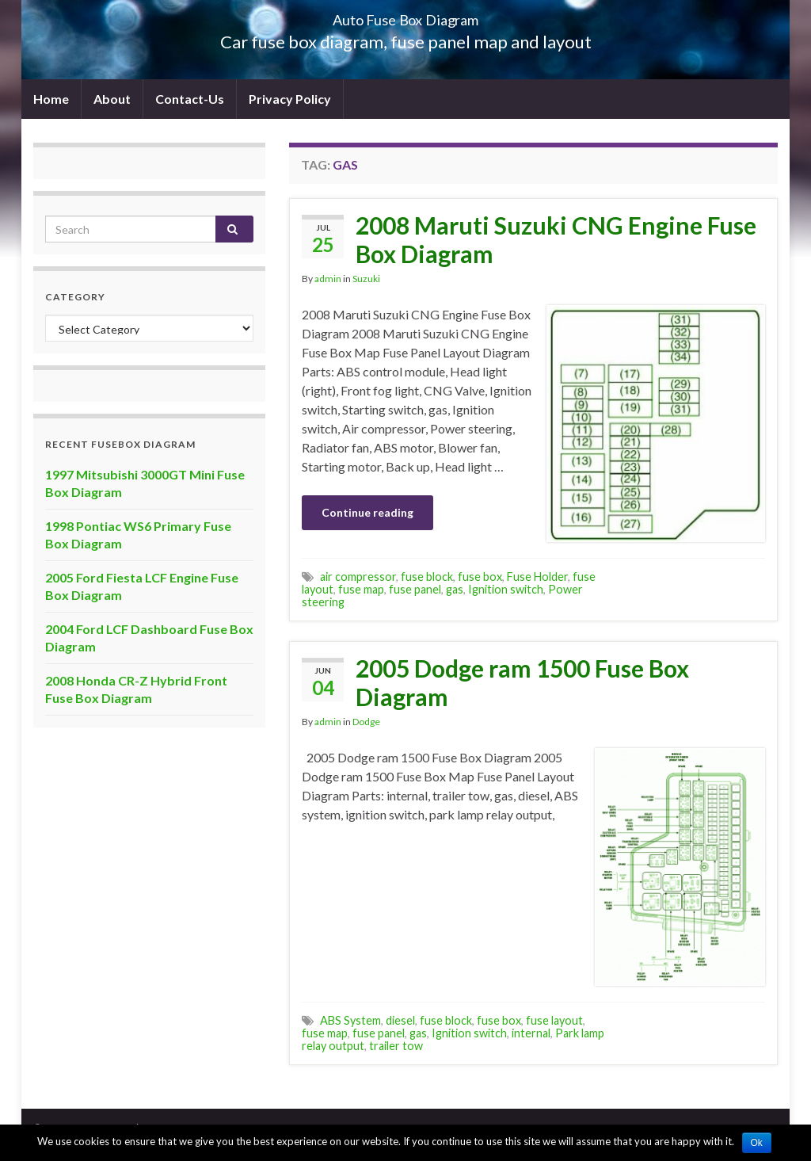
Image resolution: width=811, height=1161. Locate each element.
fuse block (427, 576)
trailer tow (396, 1045)
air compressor (358, 576)
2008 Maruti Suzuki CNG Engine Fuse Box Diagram (556, 239)
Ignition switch (505, 589)
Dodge (366, 722)
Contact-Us (189, 98)
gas (454, 589)
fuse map (361, 589)
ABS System (350, 1020)
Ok (757, 1142)
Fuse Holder (537, 576)
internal (531, 1033)
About (112, 98)
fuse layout (554, 1020)
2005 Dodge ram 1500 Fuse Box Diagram (522, 682)
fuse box (480, 576)
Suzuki (366, 279)
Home (51, 98)
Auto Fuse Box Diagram (406, 15)
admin (327, 279)
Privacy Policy (290, 98)
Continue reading (367, 512)
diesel (400, 1020)
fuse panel (415, 589)
